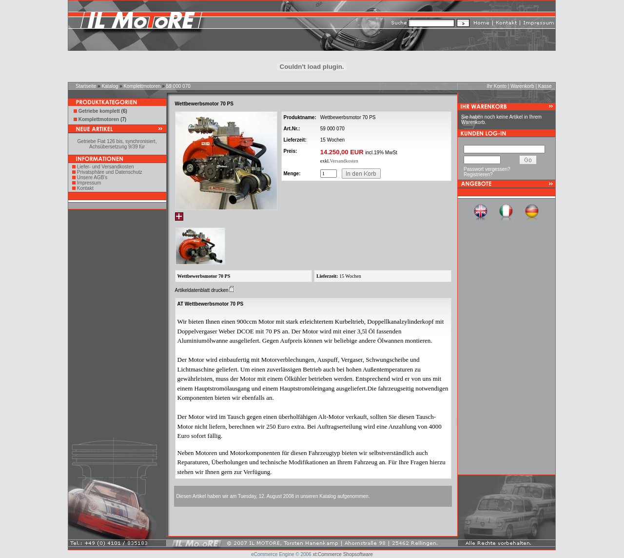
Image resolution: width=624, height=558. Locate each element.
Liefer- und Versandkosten (105, 166)
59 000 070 (178, 86)
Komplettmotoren (141, 86)
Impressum (89, 183)
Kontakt (85, 188)
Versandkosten (344, 161)
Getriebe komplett (99, 111)
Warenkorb (522, 86)
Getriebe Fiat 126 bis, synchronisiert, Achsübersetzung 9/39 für (117, 144)
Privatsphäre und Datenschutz (109, 172)
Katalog (109, 86)
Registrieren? (478, 174)
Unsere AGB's (92, 177)
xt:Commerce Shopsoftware (342, 554)
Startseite (86, 86)
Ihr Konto (497, 86)
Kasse (545, 86)
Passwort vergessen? (487, 169)
